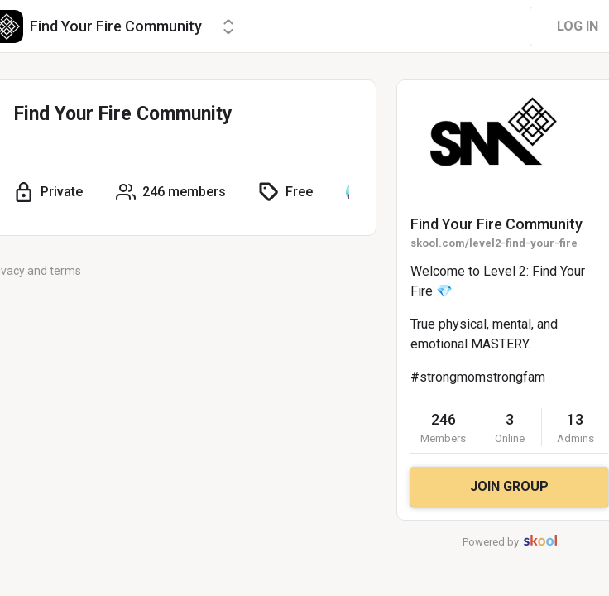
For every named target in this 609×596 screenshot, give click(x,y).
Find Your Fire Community (496, 224)
